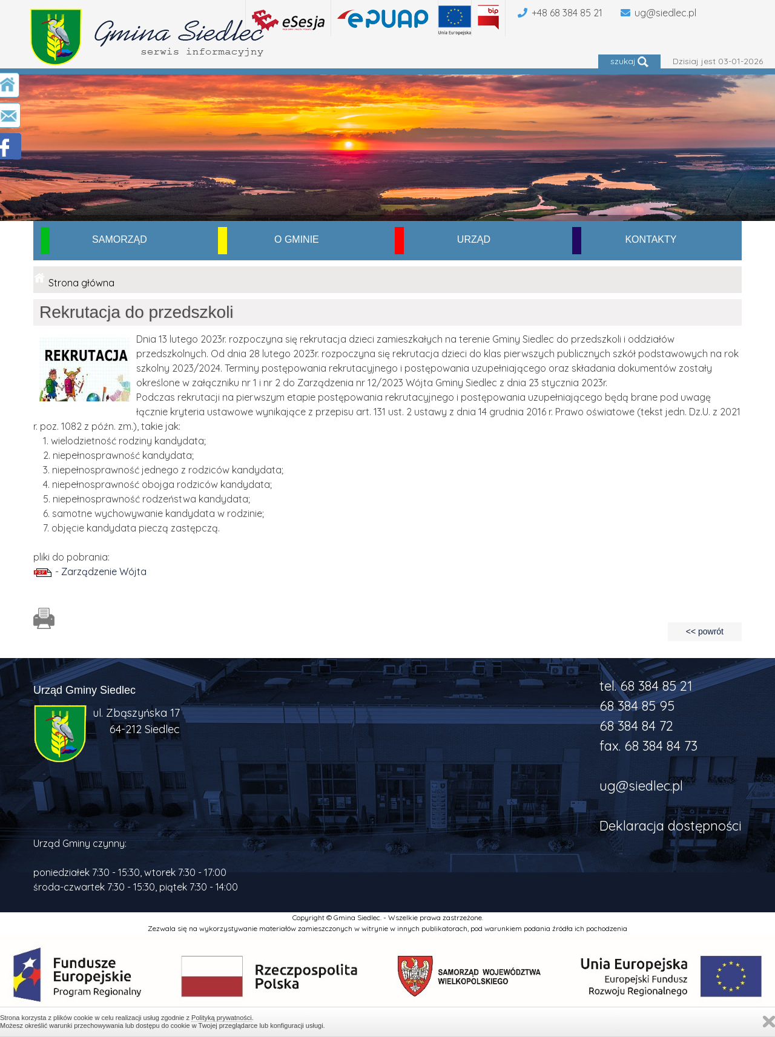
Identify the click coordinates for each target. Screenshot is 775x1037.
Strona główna (81, 283)
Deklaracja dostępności (670, 825)
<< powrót (705, 631)
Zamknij (769, 1021)
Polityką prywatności (221, 1017)
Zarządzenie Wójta (104, 571)
